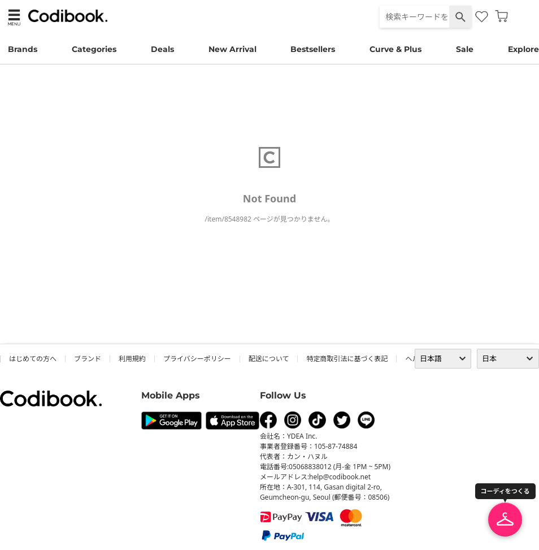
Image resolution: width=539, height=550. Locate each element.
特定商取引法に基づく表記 (347, 358)
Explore (523, 49)
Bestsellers (312, 49)
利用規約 (132, 358)
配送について (269, 358)
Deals (162, 49)
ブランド (87, 358)
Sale (464, 49)
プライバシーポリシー (197, 358)
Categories (94, 49)
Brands (22, 49)
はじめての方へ (32, 358)
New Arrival (232, 49)
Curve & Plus (395, 49)
